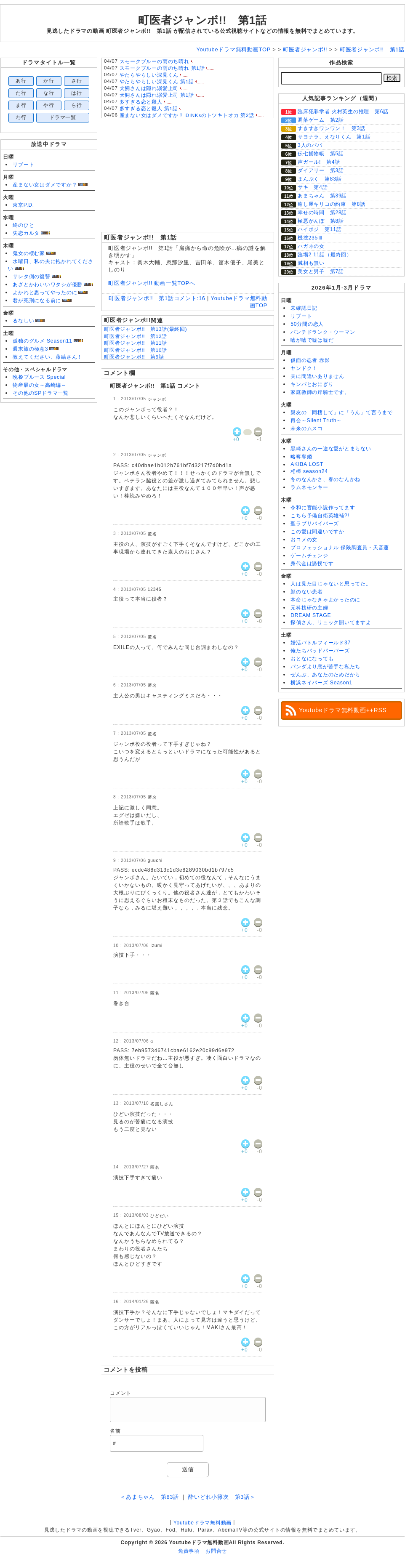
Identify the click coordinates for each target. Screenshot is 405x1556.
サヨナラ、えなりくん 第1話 (334, 137)
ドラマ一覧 (62, 117)
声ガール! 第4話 (319, 162)
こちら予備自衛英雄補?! (319, 516)
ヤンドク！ (303, 368)
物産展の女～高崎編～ (40, 385)
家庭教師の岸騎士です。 (319, 392)
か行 (48, 81)
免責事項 (189, 1551)
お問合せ (216, 1551)
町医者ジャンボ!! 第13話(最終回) (145, 329)
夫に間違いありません (317, 376)
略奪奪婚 (301, 457)
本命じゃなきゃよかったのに (325, 600)
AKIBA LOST (306, 464)
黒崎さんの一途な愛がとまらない (330, 449)
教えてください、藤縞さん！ (48, 357)
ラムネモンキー (309, 487)
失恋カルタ (26, 233)
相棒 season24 (309, 471)
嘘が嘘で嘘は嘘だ (311, 340)
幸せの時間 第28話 (322, 212)
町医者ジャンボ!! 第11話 (135, 343)
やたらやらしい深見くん (149, 74)
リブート (23, 165)
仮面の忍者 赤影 (310, 360)
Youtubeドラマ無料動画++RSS (343, 710)
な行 (48, 93)
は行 (76, 93)
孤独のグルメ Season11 (42, 341)
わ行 (21, 117)
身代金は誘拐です (311, 564)
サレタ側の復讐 (31, 276)
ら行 (76, 105)
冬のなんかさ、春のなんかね (325, 479)
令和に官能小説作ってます (322, 508)
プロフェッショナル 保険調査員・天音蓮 (339, 548)
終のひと (23, 225)
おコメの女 (303, 540)
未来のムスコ (306, 428)
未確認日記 (303, 308)
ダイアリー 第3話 (321, 170)
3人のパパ (310, 145)
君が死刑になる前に (37, 300)
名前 (115, 1431)
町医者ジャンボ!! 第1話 (202, 20)
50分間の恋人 (307, 324)
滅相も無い (311, 263)
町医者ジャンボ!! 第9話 (134, 356)
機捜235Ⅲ (310, 238)
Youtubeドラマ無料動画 (202, 1523)
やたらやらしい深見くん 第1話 (157, 81)
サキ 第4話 (313, 187)
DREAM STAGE (310, 615)
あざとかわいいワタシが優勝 (48, 284)
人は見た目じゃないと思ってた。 (330, 584)
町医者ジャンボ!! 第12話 (135, 336)
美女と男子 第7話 (321, 271)
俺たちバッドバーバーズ (319, 651)
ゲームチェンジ (309, 556)
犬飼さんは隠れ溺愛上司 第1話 (157, 95)
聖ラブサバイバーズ (314, 524)
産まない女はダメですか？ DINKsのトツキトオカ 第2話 (187, 115)
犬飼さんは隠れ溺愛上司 (149, 88)
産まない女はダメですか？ (45, 185)
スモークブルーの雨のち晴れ (154, 61)
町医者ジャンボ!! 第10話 (135, 350)
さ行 (76, 81)
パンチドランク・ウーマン (322, 332)
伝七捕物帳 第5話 (321, 154)
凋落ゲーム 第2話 (321, 120)
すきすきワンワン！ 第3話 (331, 128)
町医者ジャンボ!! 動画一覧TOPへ (151, 283)
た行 (21, 93)
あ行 (21, 81)
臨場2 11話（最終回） (325, 255)
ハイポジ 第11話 (319, 229)
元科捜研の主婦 (309, 608)
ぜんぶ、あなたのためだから (325, 675)
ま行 (21, 105)
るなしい (23, 321)
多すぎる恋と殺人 (141, 101)
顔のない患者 (306, 592)
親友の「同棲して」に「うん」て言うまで (341, 412)
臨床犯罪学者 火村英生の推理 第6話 (343, 111)
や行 (48, 105)
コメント (120, 1393)
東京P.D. (23, 205)
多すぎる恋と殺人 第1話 (149, 108)
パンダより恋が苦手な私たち (325, 667)
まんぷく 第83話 (319, 179)
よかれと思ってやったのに (45, 292)
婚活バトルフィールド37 (320, 643)
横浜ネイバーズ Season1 (321, 683)
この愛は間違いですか (317, 532)
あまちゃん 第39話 (322, 196)
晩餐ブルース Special (39, 377)
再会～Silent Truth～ (316, 420)
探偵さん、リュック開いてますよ (330, 622)
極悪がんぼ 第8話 (321, 221)
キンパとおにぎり (311, 384)
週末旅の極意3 (30, 349)
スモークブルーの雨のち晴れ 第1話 (162, 68)
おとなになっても (311, 659)
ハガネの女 (311, 246)
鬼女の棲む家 (29, 253)
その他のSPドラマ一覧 (41, 393)
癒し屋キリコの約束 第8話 (331, 204)
